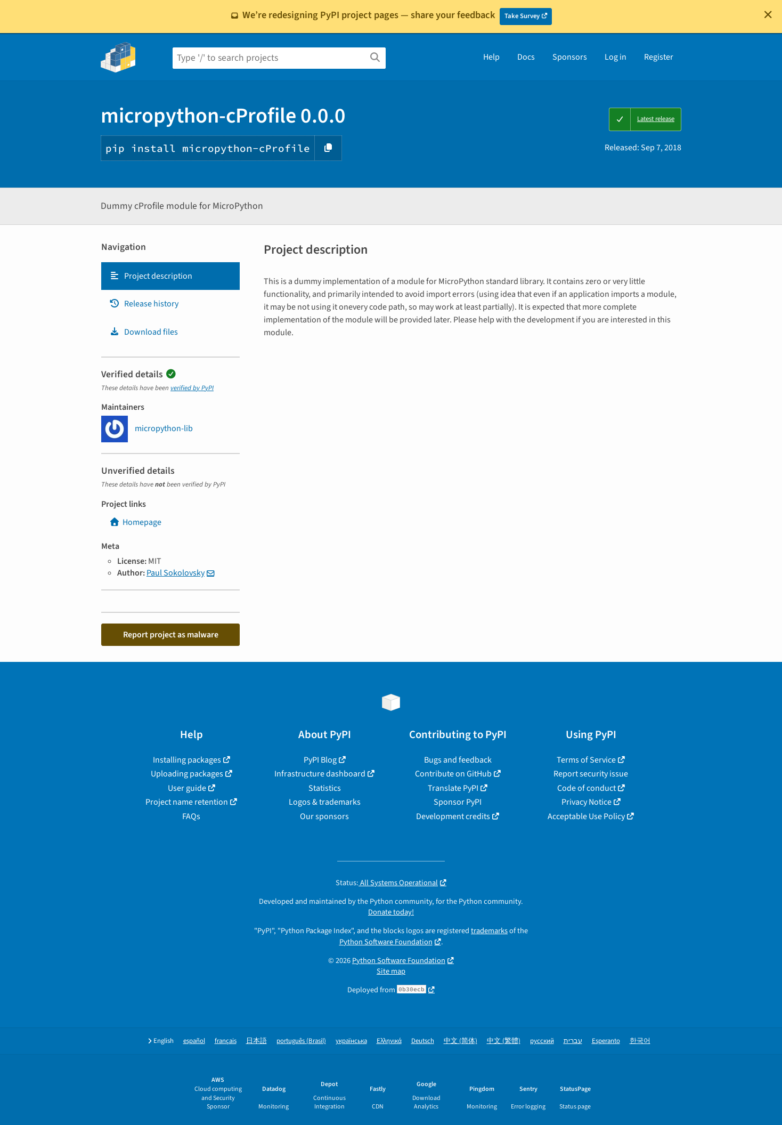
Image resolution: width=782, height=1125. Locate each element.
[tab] (170, 276)
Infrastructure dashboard (319, 774)
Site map (391, 971)
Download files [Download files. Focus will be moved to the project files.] (143, 332)
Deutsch (422, 1041)
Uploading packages (187, 774)
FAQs (191, 816)
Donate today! (391, 912)
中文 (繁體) (503, 1041)
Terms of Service (586, 760)
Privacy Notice (586, 802)
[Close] (768, 14)
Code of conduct (586, 788)
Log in (615, 57)
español (194, 1041)
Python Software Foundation (386, 942)
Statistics (324, 788)
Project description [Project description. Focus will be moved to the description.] (150, 276)
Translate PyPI (453, 788)
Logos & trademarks (325, 802)
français (226, 1041)
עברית (573, 1041)
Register (658, 57)
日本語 (256, 1041)
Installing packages (187, 760)
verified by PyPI (192, 388)
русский (542, 1041)
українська (351, 1041)
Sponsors (569, 57)
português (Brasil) (301, 1041)
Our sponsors (324, 816)
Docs (526, 57)
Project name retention (186, 802)
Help (491, 57)
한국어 (640, 1041)
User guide (187, 788)
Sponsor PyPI (458, 802)
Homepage (135, 522)
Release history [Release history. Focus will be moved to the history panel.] (143, 304)
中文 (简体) (460, 1041)
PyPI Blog (320, 760)
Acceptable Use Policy (586, 816)
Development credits (453, 816)
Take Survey (522, 16)
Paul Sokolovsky (175, 573)
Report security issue (590, 774)
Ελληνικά (389, 1041)
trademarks (489, 930)
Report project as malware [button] (170, 635)
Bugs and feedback (458, 760)
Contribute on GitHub (453, 774)
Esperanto (606, 1041)
